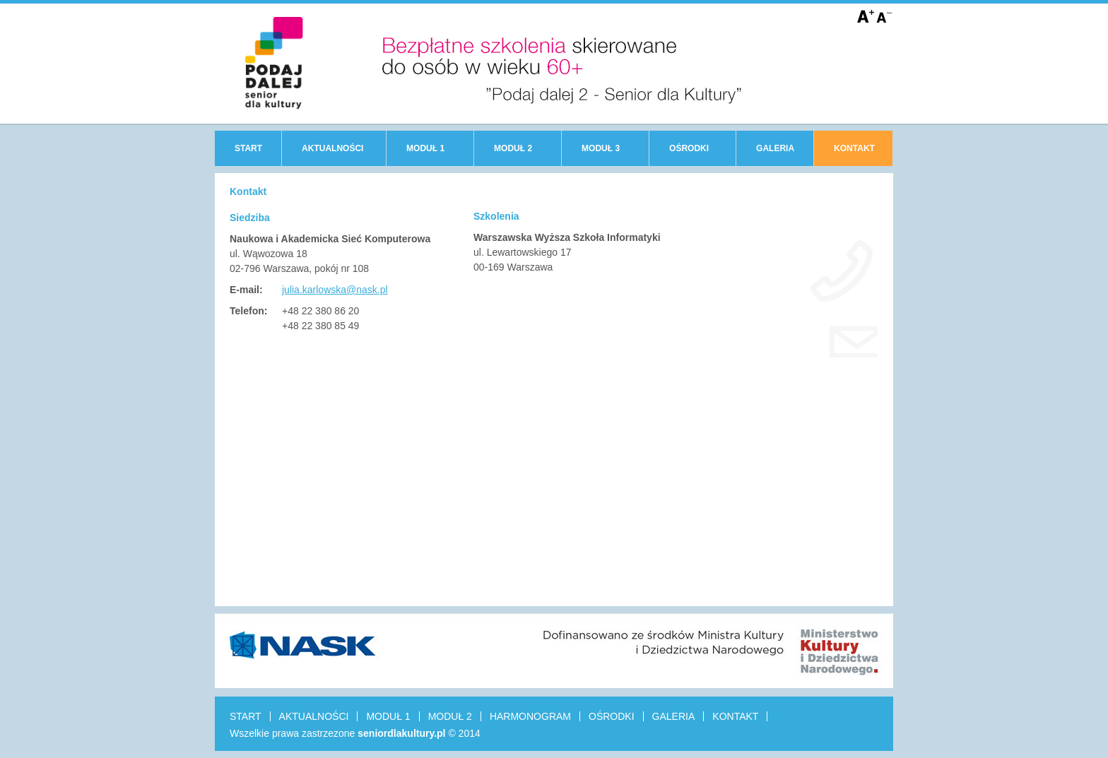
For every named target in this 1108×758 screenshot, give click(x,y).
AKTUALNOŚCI (332, 148)
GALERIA (775, 148)
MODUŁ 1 (425, 148)
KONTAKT (854, 148)
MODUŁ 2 (513, 148)
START (248, 148)
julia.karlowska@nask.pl (335, 289)
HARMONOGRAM (530, 716)
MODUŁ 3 (601, 148)
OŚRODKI (689, 148)
